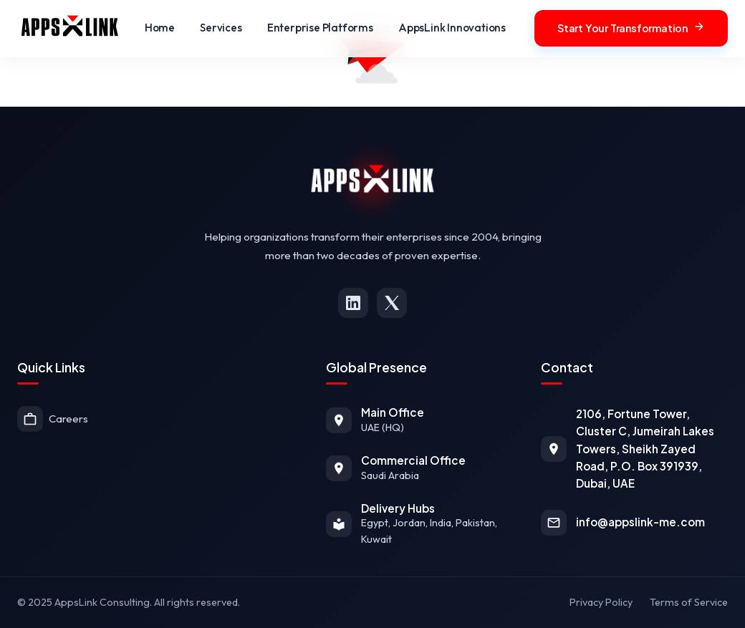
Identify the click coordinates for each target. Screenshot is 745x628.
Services (220, 27)
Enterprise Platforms (320, 27)
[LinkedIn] (353, 303)
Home (160, 27)
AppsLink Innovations (452, 27)
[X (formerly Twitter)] (392, 303)
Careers (52, 419)
